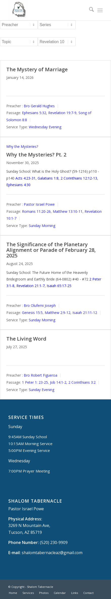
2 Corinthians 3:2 (82, 382)
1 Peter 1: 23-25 (35, 382)
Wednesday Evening (45, 127)
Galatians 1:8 (48, 178)
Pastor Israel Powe (39, 204)
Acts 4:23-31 (25, 178)
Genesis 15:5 (32, 312)
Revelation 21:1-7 (30, 285)
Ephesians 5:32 (34, 112)
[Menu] (100, 10)
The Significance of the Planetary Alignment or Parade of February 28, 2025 (51, 250)
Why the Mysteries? (22, 146)
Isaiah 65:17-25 (59, 285)
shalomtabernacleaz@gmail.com (52, 552)
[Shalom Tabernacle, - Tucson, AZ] (46, 10)
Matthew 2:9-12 (57, 312)
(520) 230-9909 (54, 542)
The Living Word (26, 338)
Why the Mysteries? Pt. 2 (36, 154)
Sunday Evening (41, 389)
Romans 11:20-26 (36, 211)
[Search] (89, 10)
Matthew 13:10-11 (67, 211)
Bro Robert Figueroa (40, 375)
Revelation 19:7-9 (62, 112)
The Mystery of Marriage (37, 69)
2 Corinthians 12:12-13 (79, 178)
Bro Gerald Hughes (39, 105)
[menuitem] (89, 10)
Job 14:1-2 (58, 382)
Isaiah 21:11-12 (84, 312)
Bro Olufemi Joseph (40, 305)
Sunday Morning (42, 225)
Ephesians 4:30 (18, 184)
